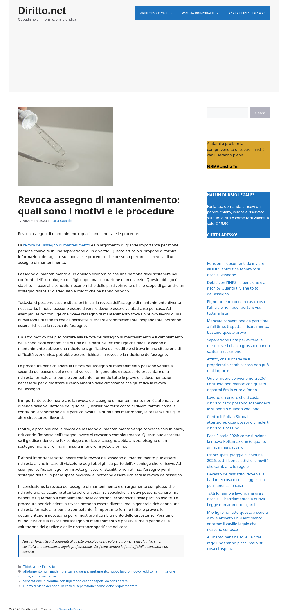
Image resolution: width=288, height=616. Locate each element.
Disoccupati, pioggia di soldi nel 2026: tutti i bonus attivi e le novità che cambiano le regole (238, 460)
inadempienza (61, 571)
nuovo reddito (142, 571)
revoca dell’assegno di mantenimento (56, 245)
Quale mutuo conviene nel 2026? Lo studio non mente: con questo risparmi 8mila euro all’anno (236, 384)
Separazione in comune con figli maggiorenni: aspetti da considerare (75, 581)
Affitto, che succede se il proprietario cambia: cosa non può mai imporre (238, 364)
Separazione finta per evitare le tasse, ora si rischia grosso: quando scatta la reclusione (238, 345)
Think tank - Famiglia (39, 566)
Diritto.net (42, 10)
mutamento (99, 571)
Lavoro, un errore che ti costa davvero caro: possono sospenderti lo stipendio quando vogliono (238, 403)
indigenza (80, 571)
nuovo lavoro (120, 571)
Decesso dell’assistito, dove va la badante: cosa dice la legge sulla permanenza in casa (236, 479)
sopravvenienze (44, 576)
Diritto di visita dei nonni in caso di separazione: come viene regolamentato (80, 586)
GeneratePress (70, 609)
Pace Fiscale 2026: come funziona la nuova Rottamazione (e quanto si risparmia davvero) (237, 441)
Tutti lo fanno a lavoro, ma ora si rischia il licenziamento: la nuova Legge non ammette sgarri (236, 499)
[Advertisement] (144, 60)
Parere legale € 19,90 (247, 13)
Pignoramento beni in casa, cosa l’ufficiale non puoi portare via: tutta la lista (236, 307)
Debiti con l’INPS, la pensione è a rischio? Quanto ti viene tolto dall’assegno (236, 288)
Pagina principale (203, 13)
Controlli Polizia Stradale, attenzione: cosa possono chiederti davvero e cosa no (238, 422)
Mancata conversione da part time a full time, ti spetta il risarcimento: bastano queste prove (238, 326)
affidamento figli (35, 571)
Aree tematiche (158, 13)
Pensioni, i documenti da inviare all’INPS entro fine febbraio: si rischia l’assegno (235, 269)
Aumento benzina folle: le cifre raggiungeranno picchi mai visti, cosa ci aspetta (235, 542)
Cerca (260, 112)
